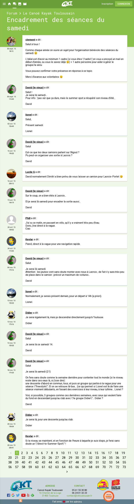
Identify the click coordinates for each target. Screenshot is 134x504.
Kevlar (29, 239)
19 (123, 453)
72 (117, 467)
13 (83, 453)
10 (63, 453)
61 (43, 467)
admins (78, 501)
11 (69, 453)
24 (37, 458)
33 (97, 458)
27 (57, 458)
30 (77, 458)
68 (90, 467)
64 (63, 467)
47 (70, 462)
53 (110, 462)
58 (23, 467)
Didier (28, 312)
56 (10, 467)
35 (110, 458)
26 (50, 458)
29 (70, 458)
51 (97, 462)
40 (23, 462)
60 (37, 467)
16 (103, 453)
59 (30, 467)
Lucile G (30, 172)
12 (76, 453)
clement (30, 39)
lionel (28, 114)
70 (104, 467)
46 (63, 462)
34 (104, 458)
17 (110, 453)
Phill (27, 218)
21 (16, 458)
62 (50, 467)
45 (57, 462)
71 (110, 467)
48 (77, 462)
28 (63, 458)
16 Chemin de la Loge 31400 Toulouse (50, 494)
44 (50, 462)
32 (90, 458)
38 (10, 462)
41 (30, 462)
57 (16, 467)
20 (10, 458)
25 (43, 458)
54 (117, 462)
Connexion (123, 4)
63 (57, 467)
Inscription (107, 3)
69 (97, 467)
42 (37, 462)
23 (30, 458)
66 (77, 467)
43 (43, 462)
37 (124, 458)
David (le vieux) (34, 87)
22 (23, 458)
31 (84, 458)
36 (117, 458)
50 (90, 462)
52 (104, 462)
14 (89, 453)
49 (84, 462)
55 (124, 462)
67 (84, 467)
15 (96, 453)
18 (116, 453)
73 (124, 467)
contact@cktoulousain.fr (79, 495)
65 (70, 467)
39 (16, 462)
